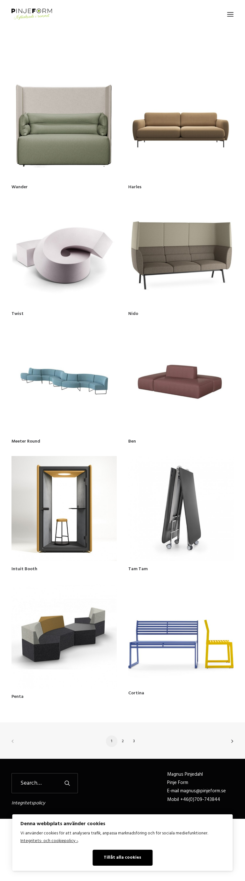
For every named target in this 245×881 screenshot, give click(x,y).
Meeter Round (25, 441)
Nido (133, 313)
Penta (17, 696)
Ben (132, 441)
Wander (19, 187)
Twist (17, 313)
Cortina (136, 693)
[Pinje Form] (31, 14)
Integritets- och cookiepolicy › (49, 841)
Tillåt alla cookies (122, 857)
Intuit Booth (24, 569)
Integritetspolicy (28, 803)
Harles (135, 187)
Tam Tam (138, 569)
